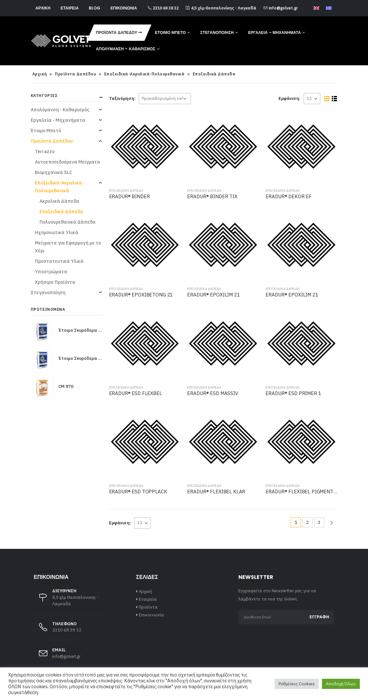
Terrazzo (45, 151)
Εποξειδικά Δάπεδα (126, 190)
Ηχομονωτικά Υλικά (56, 232)
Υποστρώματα (51, 272)
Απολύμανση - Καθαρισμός (60, 110)
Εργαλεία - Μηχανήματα (58, 120)
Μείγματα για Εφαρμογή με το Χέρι (68, 247)
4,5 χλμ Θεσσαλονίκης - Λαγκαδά (221, 8)
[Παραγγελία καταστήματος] (165, 98)
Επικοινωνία (123, 8)
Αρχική (43, 8)
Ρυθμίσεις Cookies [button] (297, 684)
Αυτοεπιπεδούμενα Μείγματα (67, 162)
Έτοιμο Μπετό (170, 32)
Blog (94, 8)
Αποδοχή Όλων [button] (341, 684)
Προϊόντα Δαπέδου (116, 32)
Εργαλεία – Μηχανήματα (274, 32)
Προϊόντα (148, 607)
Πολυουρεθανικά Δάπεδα (68, 222)
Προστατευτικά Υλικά (59, 261)
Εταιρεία (70, 8)
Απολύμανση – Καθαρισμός (125, 49)
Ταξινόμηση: (122, 98)
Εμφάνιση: (289, 98)
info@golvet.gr (281, 8)
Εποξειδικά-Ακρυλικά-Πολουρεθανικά (144, 74)
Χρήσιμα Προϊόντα (55, 282)
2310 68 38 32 (163, 8)
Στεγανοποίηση (217, 32)
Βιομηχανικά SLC (53, 172)
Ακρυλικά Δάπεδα (59, 201)
